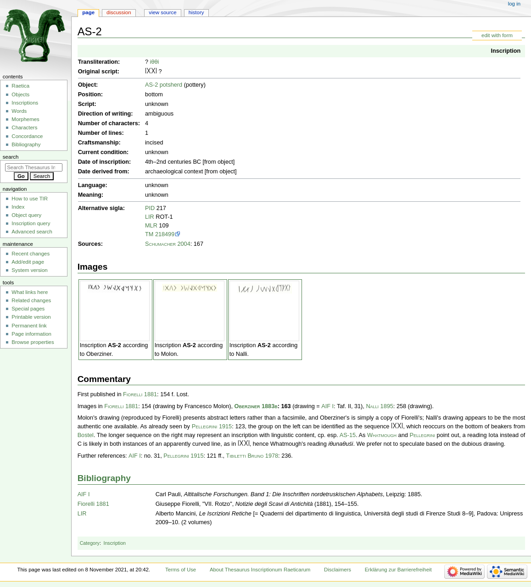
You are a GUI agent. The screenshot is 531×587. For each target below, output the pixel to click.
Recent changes (30, 253)
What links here (29, 292)
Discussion (118, 12)
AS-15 (348, 435)
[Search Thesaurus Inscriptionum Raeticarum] (33, 167)
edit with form (497, 35)
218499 (164, 234)
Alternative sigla (100, 208)
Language (92, 185)
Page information (31, 334)
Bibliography (104, 478)
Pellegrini (422, 435)
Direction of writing (104, 114)
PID (150, 208)
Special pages (28, 308)
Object (87, 85)
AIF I (327, 406)
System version (29, 270)
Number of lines (100, 133)
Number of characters (108, 123)
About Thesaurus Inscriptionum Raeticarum (260, 569)
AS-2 (114, 345)
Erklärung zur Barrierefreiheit (398, 569)
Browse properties (32, 342)
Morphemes (25, 119)
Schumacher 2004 (167, 244)
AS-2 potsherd (163, 85)
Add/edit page (27, 262)
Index (17, 207)
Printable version (30, 317)
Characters (24, 127)
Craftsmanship (98, 142)
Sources (89, 244)
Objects (20, 94)
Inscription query (30, 223)
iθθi (154, 62)
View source (162, 12)
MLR (151, 225)
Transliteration (98, 62)
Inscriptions (24, 102)
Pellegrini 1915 (212, 426)
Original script (97, 71)
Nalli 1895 (379, 406)
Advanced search (31, 231)
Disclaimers (337, 569)
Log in (514, 3)
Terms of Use (180, 569)
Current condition (102, 152)
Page (88, 12)
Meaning (89, 195)
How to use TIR (29, 198)
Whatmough (382, 435)
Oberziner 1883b (256, 406)
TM (149, 234)
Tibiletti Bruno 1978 (252, 456)
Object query (26, 215)
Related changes (31, 300)
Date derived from (103, 171)
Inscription (505, 51)
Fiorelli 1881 (140, 394)
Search (11, 157)
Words (19, 111)
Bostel (86, 435)
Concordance (27, 136)
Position (89, 94)
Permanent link (28, 325)
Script (86, 104)
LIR (149, 217)
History (196, 12)
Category (90, 543)
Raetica (20, 86)
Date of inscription (103, 162)
